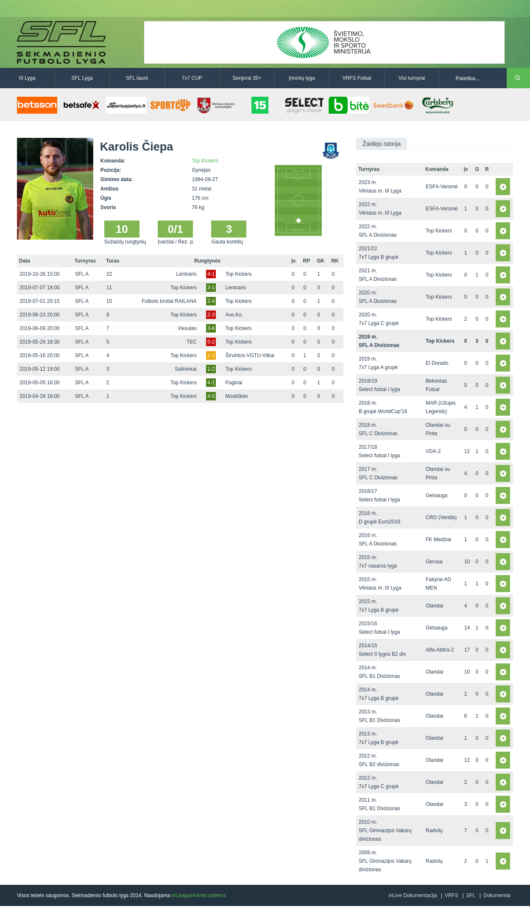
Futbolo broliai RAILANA (169, 301)
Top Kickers (205, 161)
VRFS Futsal (356, 78)
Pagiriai (233, 383)
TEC (192, 342)
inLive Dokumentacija (412, 895)
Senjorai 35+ (247, 78)
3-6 (211, 328)
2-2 (211, 355)
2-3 (211, 315)
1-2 (211, 369)
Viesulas (187, 328)
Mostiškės (236, 396)
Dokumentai (496, 895)
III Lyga (27, 78)
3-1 (211, 288)
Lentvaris (186, 274)
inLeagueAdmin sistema (199, 895)
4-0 (211, 396)
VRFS (451, 895)
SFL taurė (137, 78)
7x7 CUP (192, 78)
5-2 (211, 342)
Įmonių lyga (302, 78)
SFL (470, 895)
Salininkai (186, 369)
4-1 (211, 274)
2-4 (211, 301)
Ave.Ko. (234, 315)
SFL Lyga (82, 78)
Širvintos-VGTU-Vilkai (249, 355)
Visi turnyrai (412, 78)
